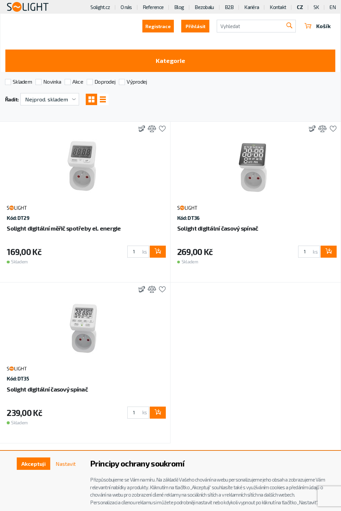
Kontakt (278, 7)
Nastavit (66, 463)
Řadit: (12, 99)
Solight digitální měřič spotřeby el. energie (64, 228)
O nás (126, 7)
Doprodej (104, 81)
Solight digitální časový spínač (217, 228)
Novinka (52, 81)
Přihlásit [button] (195, 26)
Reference (153, 7)
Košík (317, 26)
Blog (179, 7)
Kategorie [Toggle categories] (170, 60)
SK (316, 7)
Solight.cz (100, 7)
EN (333, 7)
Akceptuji (33, 463)
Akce (77, 81)
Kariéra (251, 7)
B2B (229, 7)
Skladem (22, 81)
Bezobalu (204, 7)
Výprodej (137, 81)
